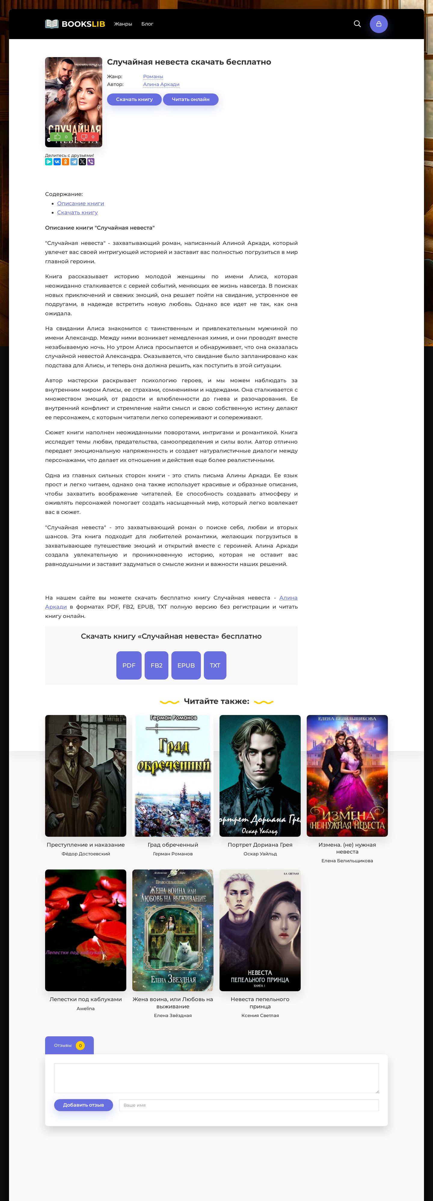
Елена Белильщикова (347, 860)
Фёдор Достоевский (86, 854)
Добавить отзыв (83, 1105)
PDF (129, 665)
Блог (147, 24)
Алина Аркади (161, 84)
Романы (153, 76)
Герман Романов (173, 854)
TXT (215, 665)
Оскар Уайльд (260, 854)
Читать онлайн (191, 99)
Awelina (86, 1008)
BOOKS (83, 24)
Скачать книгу (134, 99)
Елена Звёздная (173, 1015)
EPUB (186, 665)
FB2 (156, 665)
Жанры (123, 24)
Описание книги (80, 203)
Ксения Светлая (260, 1015)
